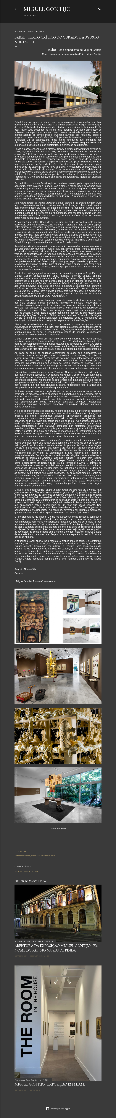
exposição (35, 855)
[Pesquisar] (100, 8)
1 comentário (34, 1090)
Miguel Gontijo (47, 8)
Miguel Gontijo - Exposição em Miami (49, 1084)
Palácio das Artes (47, 855)
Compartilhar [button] (20, 851)
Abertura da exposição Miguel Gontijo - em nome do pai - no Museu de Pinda (56, 948)
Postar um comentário (26, 871)
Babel (27, 855)
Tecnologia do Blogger (58, 1108)
